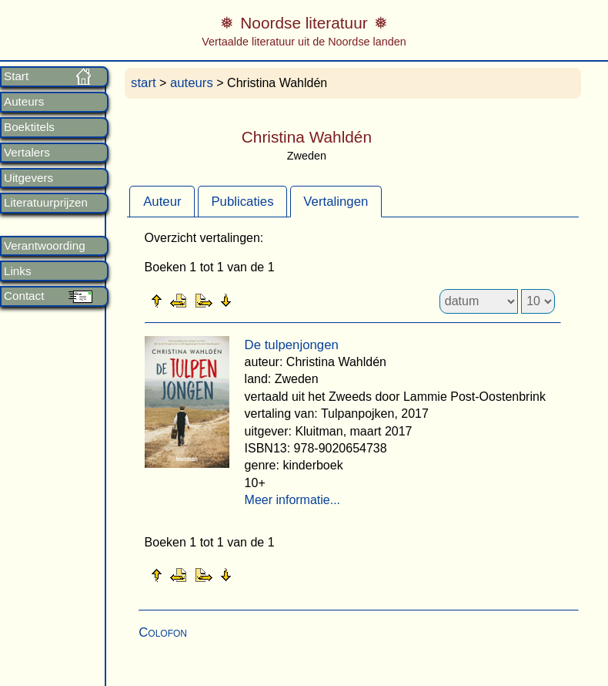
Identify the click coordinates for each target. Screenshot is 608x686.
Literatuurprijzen (46, 203)
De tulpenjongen (292, 345)
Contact (24, 296)
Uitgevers (28, 178)
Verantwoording (44, 246)
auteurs (191, 83)
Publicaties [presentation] (242, 201)
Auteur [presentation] (162, 201)
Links (17, 271)
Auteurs (24, 102)
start (143, 83)
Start (16, 76)
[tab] (162, 201)
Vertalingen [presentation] (335, 201)
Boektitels (29, 127)
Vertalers (27, 152)
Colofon (163, 632)
